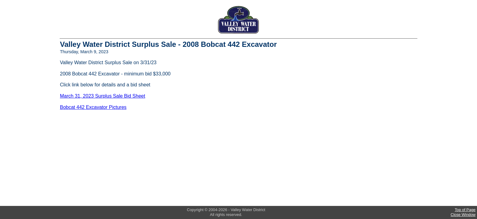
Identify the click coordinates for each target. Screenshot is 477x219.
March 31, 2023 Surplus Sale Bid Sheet (102, 96)
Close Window (463, 214)
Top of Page (465, 209)
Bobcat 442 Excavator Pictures (93, 107)
